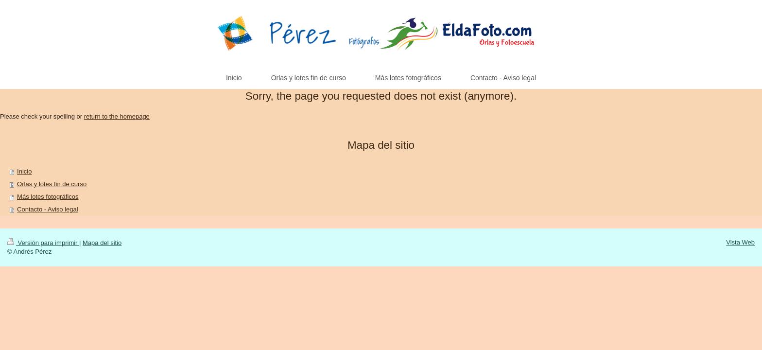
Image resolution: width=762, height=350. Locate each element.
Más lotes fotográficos (47, 196)
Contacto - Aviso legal (47, 209)
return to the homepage (117, 116)
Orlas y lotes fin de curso (52, 184)
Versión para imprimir (43, 242)
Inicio (24, 171)
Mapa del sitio (102, 242)
